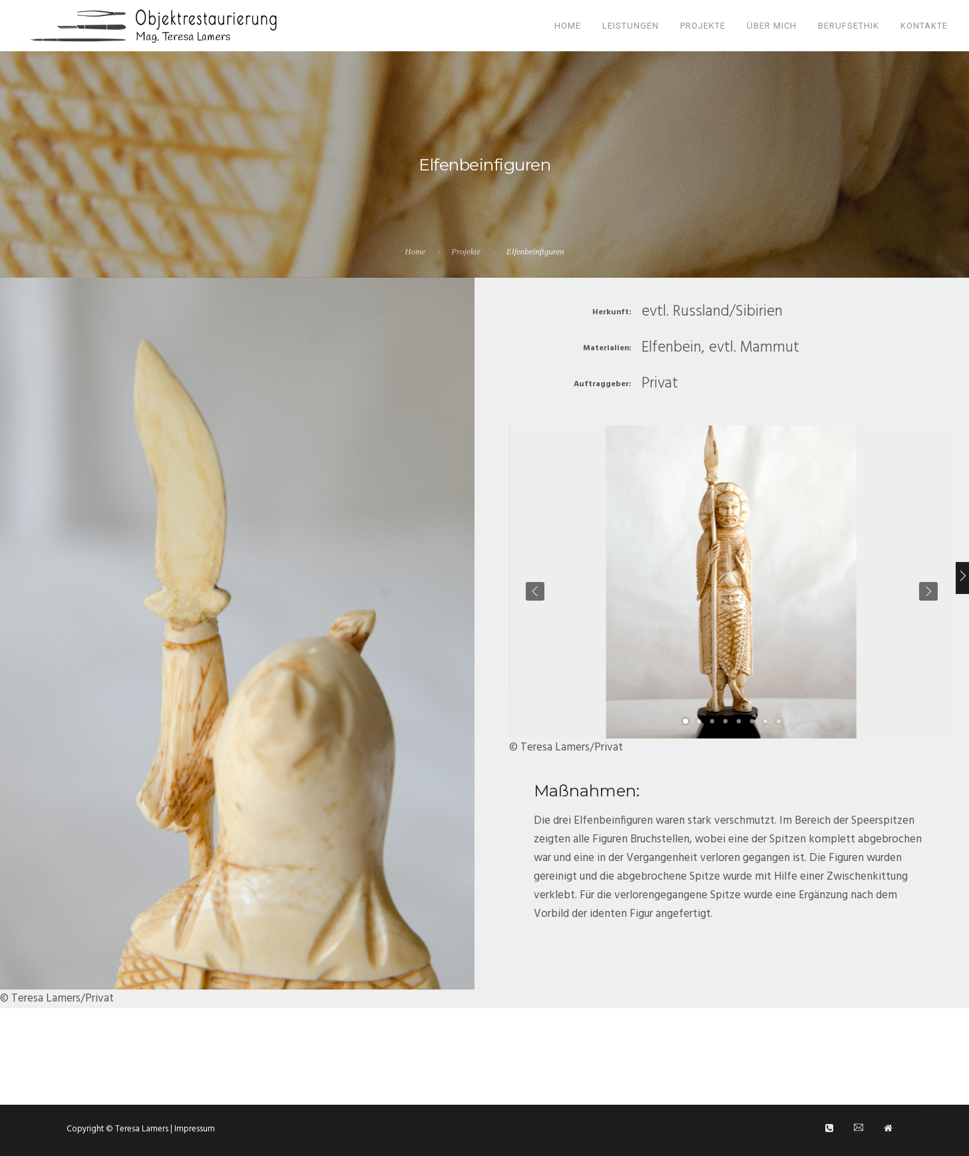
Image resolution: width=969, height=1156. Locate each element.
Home (567, 26)
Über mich (772, 26)
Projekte (702, 26)
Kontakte (924, 26)
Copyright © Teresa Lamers (118, 1129)
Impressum (193, 1129)
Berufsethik (848, 26)
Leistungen (630, 26)
